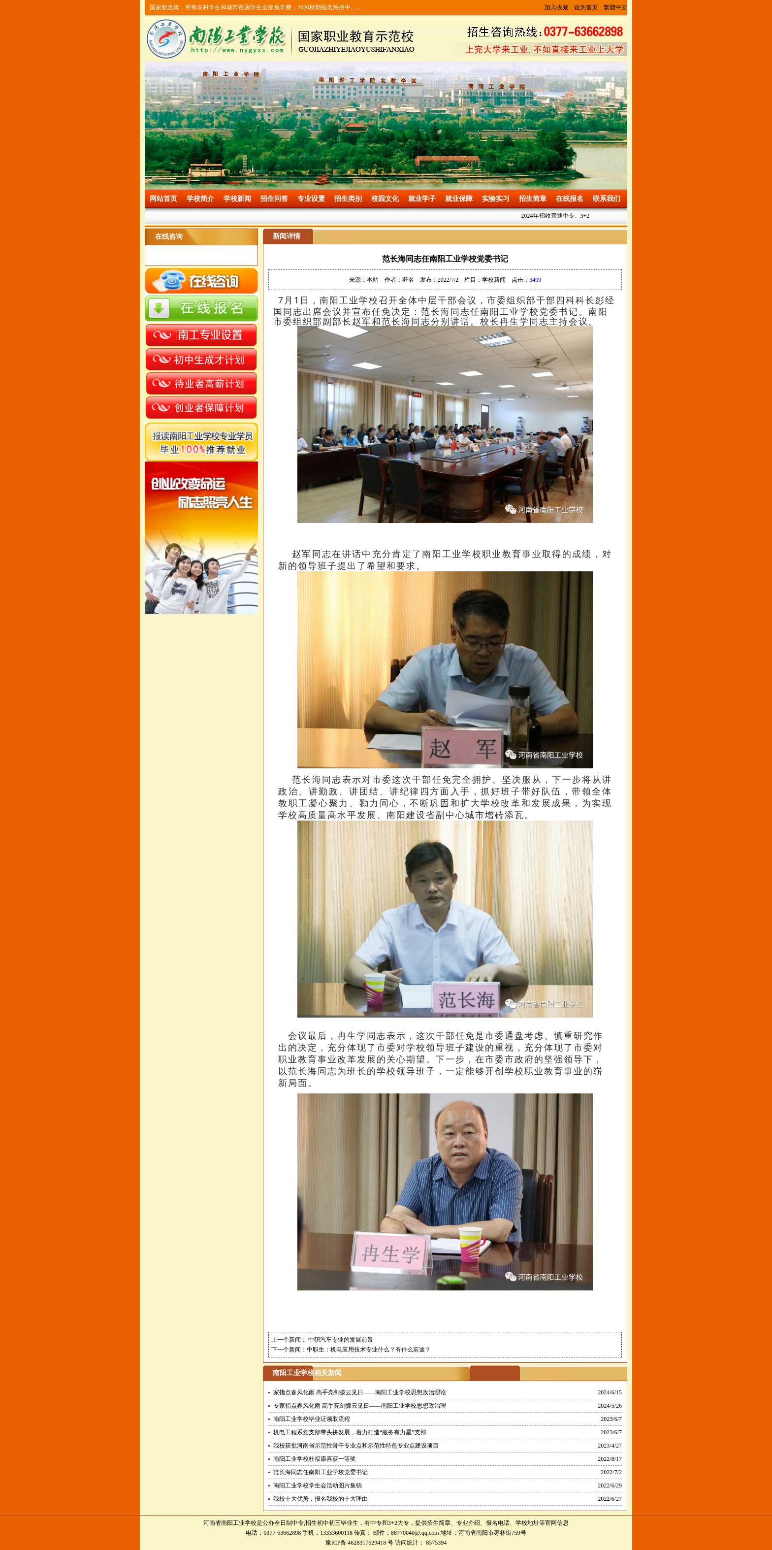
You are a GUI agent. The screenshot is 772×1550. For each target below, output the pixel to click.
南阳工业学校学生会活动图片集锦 (317, 1485)
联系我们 (606, 198)
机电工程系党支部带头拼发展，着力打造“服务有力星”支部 (349, 1432)
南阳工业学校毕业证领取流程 (311, 1419)
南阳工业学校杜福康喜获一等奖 (314, 1458)
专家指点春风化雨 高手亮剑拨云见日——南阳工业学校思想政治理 (359, 1405)
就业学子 (422, 198)
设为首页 (586, 7)
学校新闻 (237, 198)
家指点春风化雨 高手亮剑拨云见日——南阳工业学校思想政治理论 (359, 1392)
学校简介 (200, 198)
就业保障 (459, 198)
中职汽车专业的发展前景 (340, 1339)
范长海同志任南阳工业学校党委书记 (320, 1472)
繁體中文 (615, 7)
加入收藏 (556, 7)
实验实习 (496, 198)
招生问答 (274, 198)
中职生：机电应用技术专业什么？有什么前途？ (369, 1349)
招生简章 (533, 198)
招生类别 (348, 198)
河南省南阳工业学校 (230, 1522)
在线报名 (569, 198)
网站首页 (163, 198)
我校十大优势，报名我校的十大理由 (320, 1498)
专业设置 (311, 198)
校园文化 (385, 198)
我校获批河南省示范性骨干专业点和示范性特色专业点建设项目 (356, 1445)
